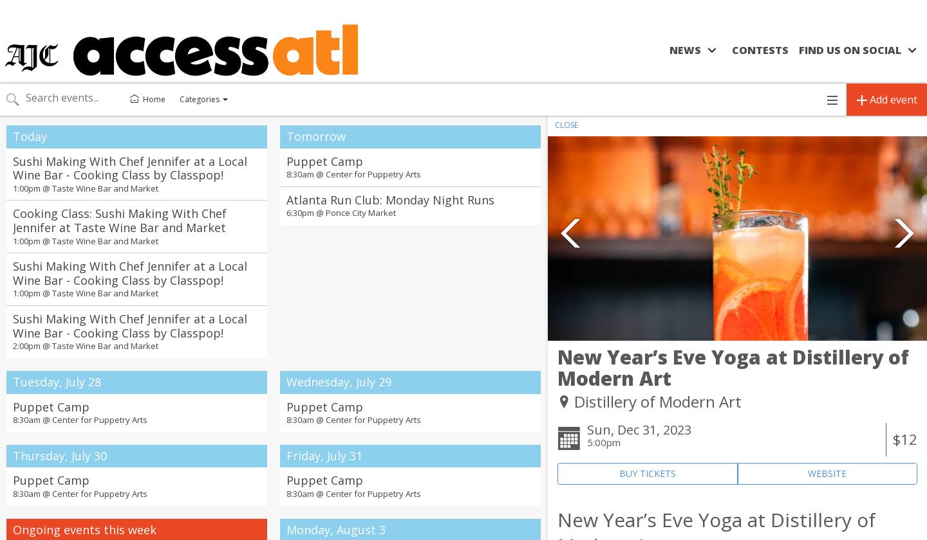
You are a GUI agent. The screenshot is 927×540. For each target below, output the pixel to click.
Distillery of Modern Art (658, 401)
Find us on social (850, 50)
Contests (760, 50)
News (685, 50)
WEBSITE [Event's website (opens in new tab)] (827, 473)
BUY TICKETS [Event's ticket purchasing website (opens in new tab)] (647, 473)
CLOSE (566, 125)
